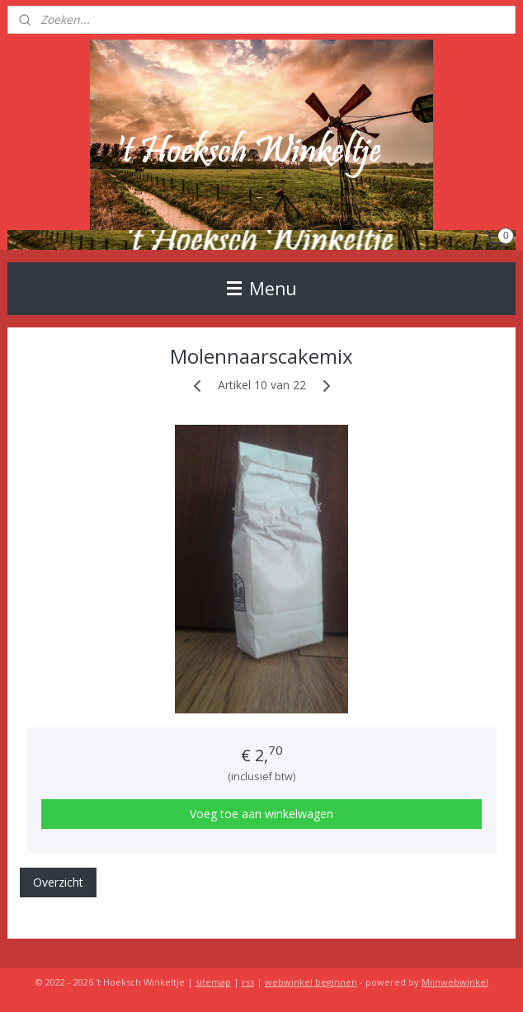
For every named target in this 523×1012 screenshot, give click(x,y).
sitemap (213, 982)
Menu (262, 288)
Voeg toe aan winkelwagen (261, 814)
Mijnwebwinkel (455, 982)
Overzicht (58, 883)
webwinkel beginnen (311, 982)
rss (248, 982)
